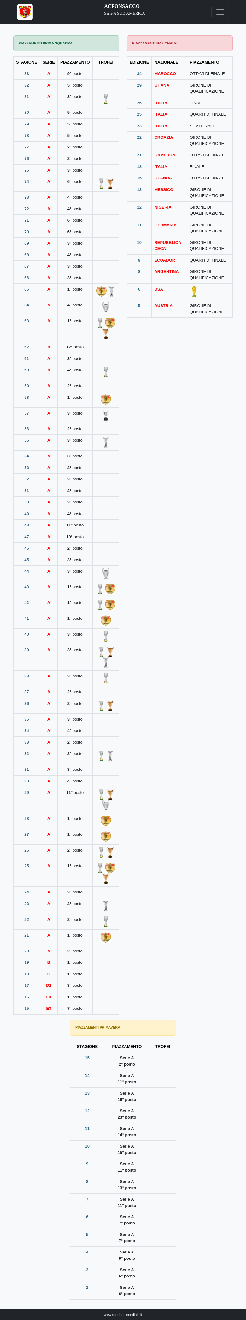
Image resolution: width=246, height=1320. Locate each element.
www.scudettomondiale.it (123, 1315)
